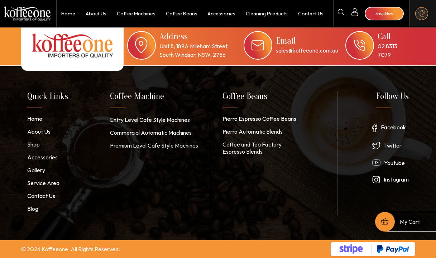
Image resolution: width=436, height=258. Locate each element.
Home (68, 13)
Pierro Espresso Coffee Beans (259, 118)
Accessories (221, 13)
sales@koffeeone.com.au (307, 50)
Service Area (43, 183)
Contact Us (311, 13)
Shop (33, 144)
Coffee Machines (135, 13)
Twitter (393, 145)
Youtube (394, 163)
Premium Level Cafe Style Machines (154, 145)
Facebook (393, 127)
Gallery (36, 170)
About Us (95, 13)
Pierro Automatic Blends (252, 131)
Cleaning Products (266, 13)
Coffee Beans (181, 13)
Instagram (396, 179)
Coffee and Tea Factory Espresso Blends (252, 148)
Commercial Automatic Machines (151, 132)
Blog (32, 208)
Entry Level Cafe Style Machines (150, 119)
